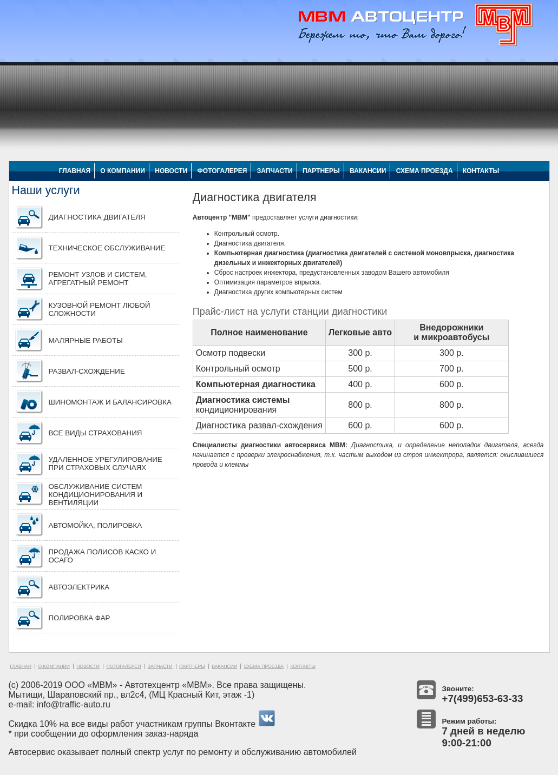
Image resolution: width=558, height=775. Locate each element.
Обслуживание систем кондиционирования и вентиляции (96, 494)
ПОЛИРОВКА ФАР (79, 618)
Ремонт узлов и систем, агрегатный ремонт (98, 278)
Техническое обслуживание (107, 248)
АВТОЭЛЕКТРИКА (79, 587)
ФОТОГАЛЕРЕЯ (222, 171)
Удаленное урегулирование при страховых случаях (105, 463)
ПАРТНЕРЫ (321, 171)
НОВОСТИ (171, 171)
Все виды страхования (95, 433)
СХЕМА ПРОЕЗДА (424, 171)
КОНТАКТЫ (481, 171)
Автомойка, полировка (95, 525)
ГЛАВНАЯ (74, 171)
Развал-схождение (87, 371)
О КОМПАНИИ (122, 171)
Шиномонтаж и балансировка (110, 402)
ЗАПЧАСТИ (275, 171)
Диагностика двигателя (97, 217)
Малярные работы (86, 340)
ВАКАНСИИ (368, 171)
